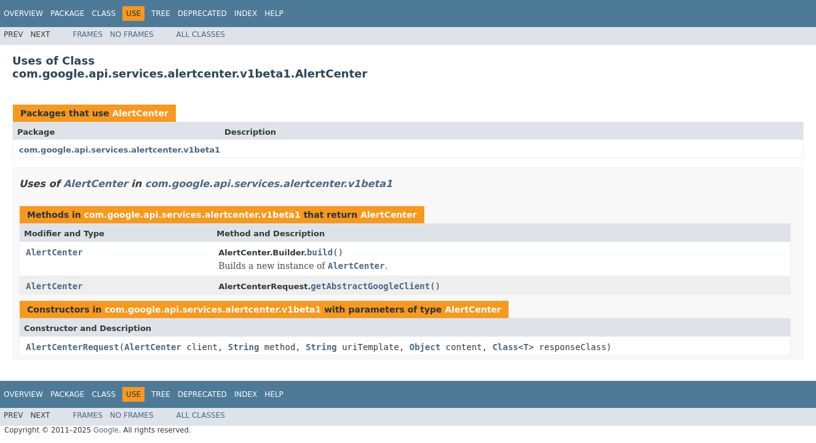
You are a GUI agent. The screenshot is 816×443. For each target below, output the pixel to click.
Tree (160, 13)
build (320, 252)
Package (67, 13)
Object (425, 347)
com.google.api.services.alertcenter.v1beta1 (119, 149)
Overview (23, 13)
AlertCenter (140, 113)
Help (273, 13)
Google (106, 430)
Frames (88, 34)
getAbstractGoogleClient (370, 286)
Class (104, 13)
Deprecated (202, 13)
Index (246, 13)
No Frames (132, 34)
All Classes (200, 34)
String (243, 347)
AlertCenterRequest (72, 347)
